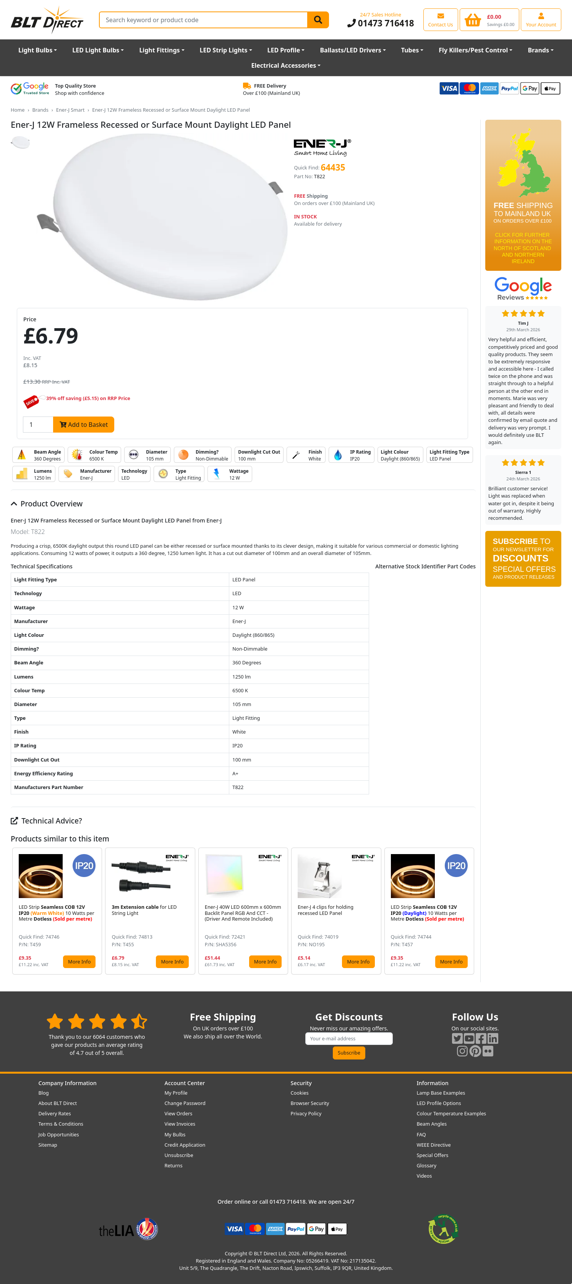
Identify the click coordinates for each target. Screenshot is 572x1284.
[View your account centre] (541, 19)
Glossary (427, 1165)
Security (301, 1083)
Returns (174, 1165)
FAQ (421, 1134)
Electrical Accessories (283, 65)
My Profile (176, 1092)
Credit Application (185, 1144)
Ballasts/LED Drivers (350, 50)
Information (433, 1083)
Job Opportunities (59, 1134)
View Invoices (180, 1123)
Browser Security (310, 1103)
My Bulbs (175, 1134)
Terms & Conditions (61, 1123)
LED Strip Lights (224, 50)
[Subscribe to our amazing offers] (349, 1038)
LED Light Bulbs (95, 50)
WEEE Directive (434, 1144)
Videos (424, 1175)
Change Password (185, 1103)
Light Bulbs (35, 50)
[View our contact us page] (440, 19)
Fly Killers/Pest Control (473, 50)
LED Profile (283, 50)
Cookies (300, 1092)
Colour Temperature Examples (451, 1113)
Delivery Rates (55, 1113)
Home (17, 109)
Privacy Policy (306, 1113)
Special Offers (433, 1155)
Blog (44, 1092)
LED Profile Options (439, 1103)
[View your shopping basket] (490, 19)
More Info (79, 961)
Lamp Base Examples (441, 1092)
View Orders (179, 1113)
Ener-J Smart (70, 109)
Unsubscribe (179, 1155)
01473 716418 (380, 23)
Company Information (68, 1083)
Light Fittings (159, 50)
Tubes (410, 50)
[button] (469, 911)
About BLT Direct (58, 1103)
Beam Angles (432, 1123)
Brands (538, 50)
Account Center (185, 1083)
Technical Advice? (46, 820)
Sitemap (48, 1144)
